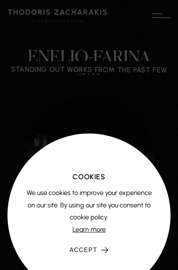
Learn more (89, 229)
